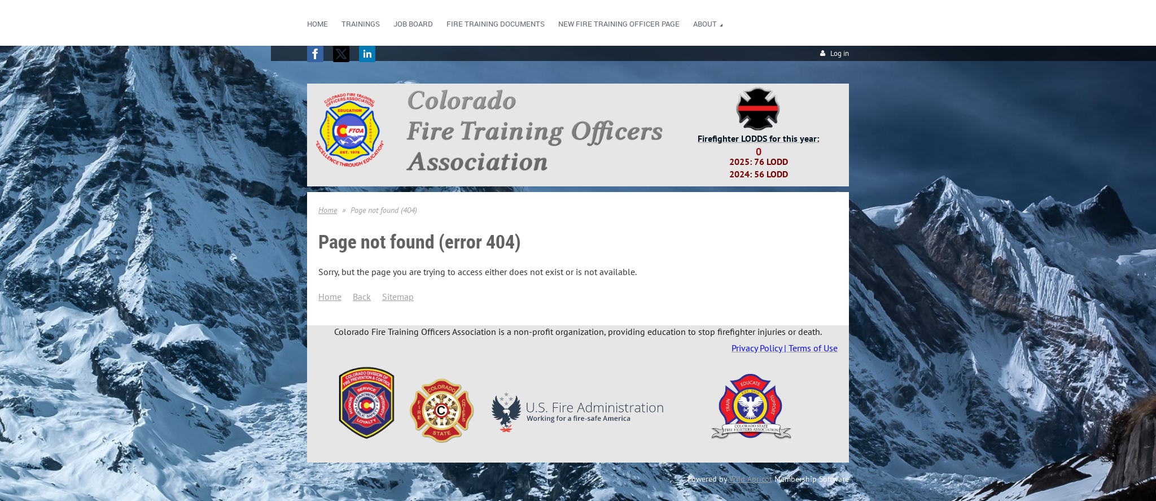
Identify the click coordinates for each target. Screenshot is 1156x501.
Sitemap (398, 296)
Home (327, 210)
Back (362, 296)
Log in (839, 53)
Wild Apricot (750, 479)
